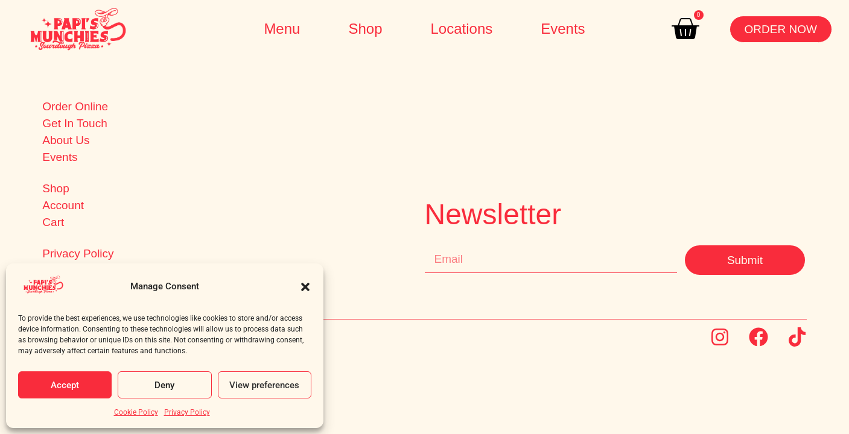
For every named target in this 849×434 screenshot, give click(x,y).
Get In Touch (74, 124)
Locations (461, 28)
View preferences (264, 385)
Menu (282, 28)
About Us (65, 140)
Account (63, 206)
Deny (164, 385)
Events (563, 28)
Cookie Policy (136, 412)
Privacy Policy (187, 412)
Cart (53, 222)
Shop (365, 28)
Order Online (75, 107)
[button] (305, 287)
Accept (65, 385)
